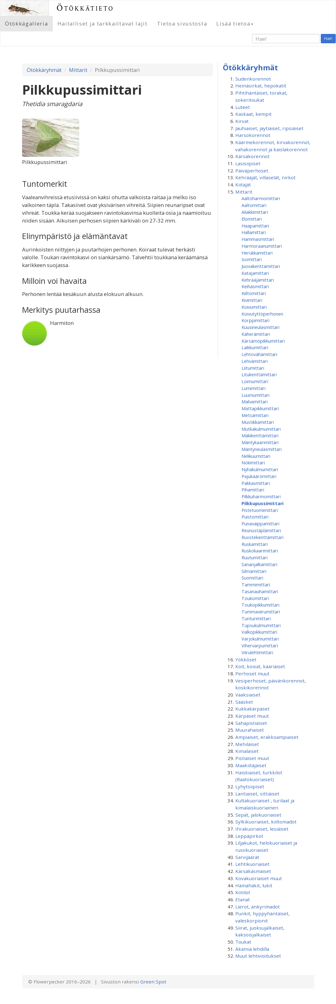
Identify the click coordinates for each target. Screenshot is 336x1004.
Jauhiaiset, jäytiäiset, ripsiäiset (269, 128)
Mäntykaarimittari (260, 442)
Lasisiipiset (247, 163)
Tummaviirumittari (261, 611)
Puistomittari (255, 517)
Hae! (328, 38)
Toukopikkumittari (260, 605)
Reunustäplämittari (261, 530)
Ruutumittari (255, 557)
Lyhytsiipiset (249, 786)
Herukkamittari (257, 253)
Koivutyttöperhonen (262, 314)
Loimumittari (255, 381)
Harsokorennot (252, 135)
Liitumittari (253, 368)
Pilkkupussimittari (262, 503)
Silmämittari (254, 571)
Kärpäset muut (252, 716)
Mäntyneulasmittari (262, 449)
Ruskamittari (255, 544)
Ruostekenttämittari (262, 537)
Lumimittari (253, 388)
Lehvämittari (255, 361)
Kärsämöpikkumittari (263, 341)
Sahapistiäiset (251, 723)
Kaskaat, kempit (253, 114)
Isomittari (252, 259)
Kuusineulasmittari (260, 327)
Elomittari (252, 219)
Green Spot (153, 981)
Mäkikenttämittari (260, 435)
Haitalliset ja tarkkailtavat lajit (103, 23)
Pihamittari (253, 489)
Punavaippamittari (260, 523)
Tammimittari (256, 584)
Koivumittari (254, 307)
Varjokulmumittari (260, 639)
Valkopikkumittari (259, 632)
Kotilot (242, 892)
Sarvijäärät (247, 857)
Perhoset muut (252, 673)
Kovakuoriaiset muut (258, 878)
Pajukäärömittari (259, 476)
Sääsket (244, 702)
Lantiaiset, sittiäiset (257, 794)
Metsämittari (255, 415)
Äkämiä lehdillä (252, 949)
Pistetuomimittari (260, 510)
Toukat (243, 942)
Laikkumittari (255, 347)
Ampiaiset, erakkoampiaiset (266, 737)
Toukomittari (255, 598)
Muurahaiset (249, 730)
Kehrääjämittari (258, 280)
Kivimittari (252, 300)
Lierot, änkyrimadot (257, 906)
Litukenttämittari (259, 374)
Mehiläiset (247, 744)
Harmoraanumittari (262, 246)
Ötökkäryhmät (44, 69)
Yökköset (245, 659)
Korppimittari (255, 320)
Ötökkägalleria (26, 23)
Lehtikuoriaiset (252, 864)
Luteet (242, 107)
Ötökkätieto (85, 8)
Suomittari (252, 578)
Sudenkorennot (253, 79)
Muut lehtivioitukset (258, 956)
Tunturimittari (256, 618)
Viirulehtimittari (257, 652)
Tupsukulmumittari (261, 625)
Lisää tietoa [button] (234, 23)
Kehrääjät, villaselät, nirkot (265, 177)
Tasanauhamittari (260, 591)
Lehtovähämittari (259, 354)
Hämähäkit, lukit (253, 885)
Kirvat (242, 121)
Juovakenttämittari (261, 266)
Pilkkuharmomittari (261, 496)
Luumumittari (255, 395)
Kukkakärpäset (252, 709)
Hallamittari (254, 232)
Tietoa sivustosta (182, 23)
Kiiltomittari (254, 293)
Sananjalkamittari (259, 564)
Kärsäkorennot (252, 156)
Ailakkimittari (255, 212)
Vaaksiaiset (247, 695)
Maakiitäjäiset (250, 765)
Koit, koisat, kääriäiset (260, 666)
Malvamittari (255, 401)
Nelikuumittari (256, 456)
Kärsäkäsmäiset (253, 871)
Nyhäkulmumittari (260, 469)
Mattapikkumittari (260, 408)
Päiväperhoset (251, 170)
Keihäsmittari (255, 286)
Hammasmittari (258, 239)
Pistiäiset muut (252, 758)
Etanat (242, 899)
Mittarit (78, 69)
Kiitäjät (243, 184)
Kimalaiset (247, 751)
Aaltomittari (254, 205)
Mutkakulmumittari (261, 429)
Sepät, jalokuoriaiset (258, 815)
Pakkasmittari (256, 483)
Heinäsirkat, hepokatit (260, 85)
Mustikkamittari (258, 422)
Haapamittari (255, 226)
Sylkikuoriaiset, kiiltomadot (266, 822)
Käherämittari (256, 334)
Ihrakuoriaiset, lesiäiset (261, 829)
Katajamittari (255, 273)
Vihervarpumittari (260, 645)
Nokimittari (253, 462)
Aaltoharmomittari (261, 198)
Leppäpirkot (249, 836)
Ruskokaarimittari (260, 550)
